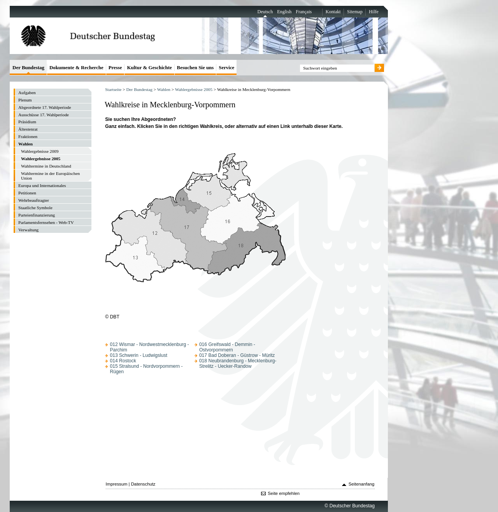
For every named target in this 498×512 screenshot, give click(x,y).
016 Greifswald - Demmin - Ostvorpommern (227, 347)
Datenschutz (143, 484)
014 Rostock (123, 360)
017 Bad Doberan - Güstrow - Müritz (237, 355)
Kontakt (333, 11)
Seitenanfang (362, 484)
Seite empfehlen (284, 493)
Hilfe (374, 11)
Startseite (113, 89)
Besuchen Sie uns (195, 67)
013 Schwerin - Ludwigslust (138, 355)
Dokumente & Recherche (76, 67)
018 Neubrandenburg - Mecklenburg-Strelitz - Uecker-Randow (238, 363)
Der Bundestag (139, 89)
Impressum (117, 484)
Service (226, 67)
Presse (115, 67)
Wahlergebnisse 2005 (193, 89)
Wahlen (163, 89)
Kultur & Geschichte (149, 67)
